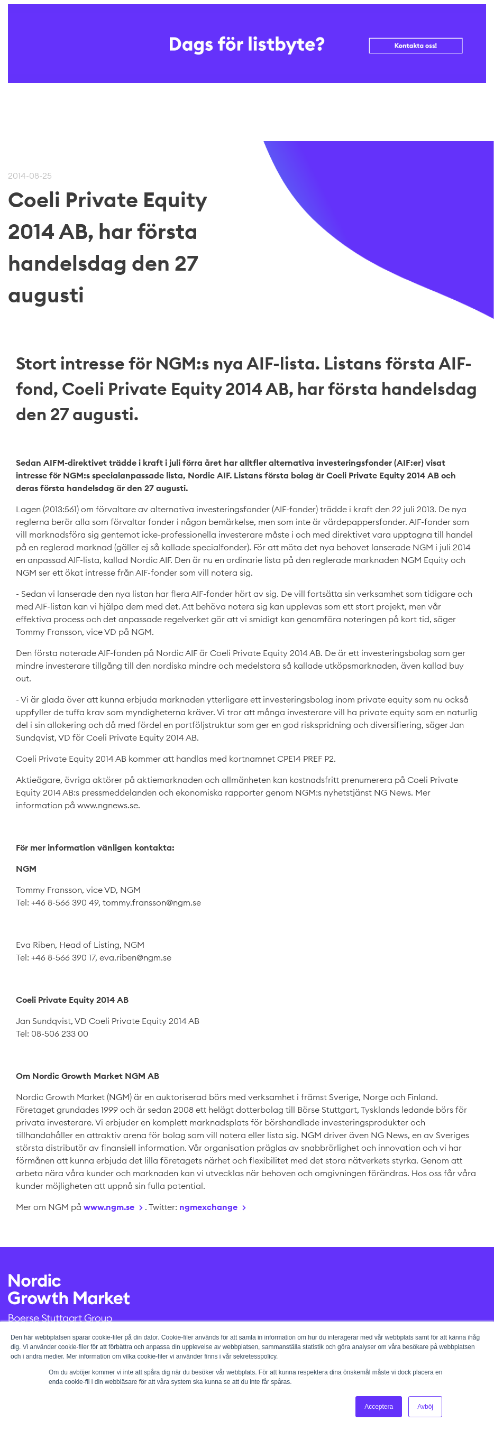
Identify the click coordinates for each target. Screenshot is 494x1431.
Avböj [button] (425, 1406)
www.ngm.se (109, 1207)
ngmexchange (208, 1207)
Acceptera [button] (378, 1406)
